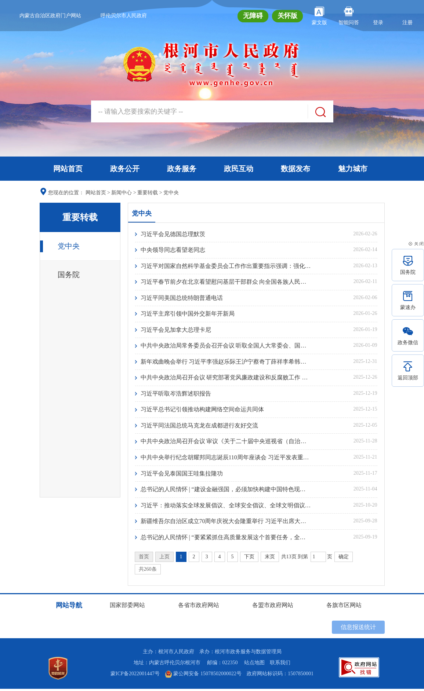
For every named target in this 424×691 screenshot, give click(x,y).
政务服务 (181, 169)
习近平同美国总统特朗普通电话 (182, 298)
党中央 (171, 192)
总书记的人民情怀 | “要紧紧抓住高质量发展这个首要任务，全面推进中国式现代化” (226, 539)
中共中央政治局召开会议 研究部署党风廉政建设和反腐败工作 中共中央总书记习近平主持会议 (226, 378)
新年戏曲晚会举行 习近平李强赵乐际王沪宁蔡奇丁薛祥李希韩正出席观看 (226, 362)
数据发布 (295, 169)
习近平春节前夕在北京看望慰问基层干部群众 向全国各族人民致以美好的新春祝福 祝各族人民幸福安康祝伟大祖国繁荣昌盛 (226, 282)
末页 (270, 559)
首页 (144, 559)
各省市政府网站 (198, 607)
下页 (249, 559)
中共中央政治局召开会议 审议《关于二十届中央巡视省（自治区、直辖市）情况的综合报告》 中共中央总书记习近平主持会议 (226, 443)
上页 (164, 559)
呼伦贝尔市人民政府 (124, 15)
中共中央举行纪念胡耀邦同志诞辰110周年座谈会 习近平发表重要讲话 (226, 459)
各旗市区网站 (344, 607)
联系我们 (280, 665)
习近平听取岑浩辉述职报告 (176, 395)
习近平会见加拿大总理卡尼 (176, 330)
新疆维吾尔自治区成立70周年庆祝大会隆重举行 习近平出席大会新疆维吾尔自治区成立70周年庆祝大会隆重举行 (226, 523)
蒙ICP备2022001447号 (135, 676)
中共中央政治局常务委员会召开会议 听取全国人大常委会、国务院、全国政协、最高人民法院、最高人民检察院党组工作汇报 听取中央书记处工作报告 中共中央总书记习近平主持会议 (226, 346)
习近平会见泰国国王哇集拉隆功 (182, 475)
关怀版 (287, 15)
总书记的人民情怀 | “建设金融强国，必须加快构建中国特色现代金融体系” (226, 491)
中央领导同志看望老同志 (173, 250)
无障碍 (253, 15)
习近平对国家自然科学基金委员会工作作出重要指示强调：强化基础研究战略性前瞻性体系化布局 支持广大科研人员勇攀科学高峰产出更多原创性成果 (226, 266)
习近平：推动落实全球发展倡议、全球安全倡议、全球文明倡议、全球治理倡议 (226, 507)
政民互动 (238, 169)
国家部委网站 (127, 607)
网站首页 (68, 169)
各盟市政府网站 (272, 607)
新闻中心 (121, 192)
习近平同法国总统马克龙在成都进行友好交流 (199, 427)
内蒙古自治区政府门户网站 (50, 15)
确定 (343, 559)
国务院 (69, 275)
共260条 (148, 571)
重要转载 (147, 192)
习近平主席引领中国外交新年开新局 (188, 314)
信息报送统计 (358, 629)
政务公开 (124, 169)
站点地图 (254, 665)
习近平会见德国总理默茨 (173, 234)
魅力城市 (352, 169)
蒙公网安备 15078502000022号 (203, 676)
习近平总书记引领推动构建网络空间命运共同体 (202, 411)
